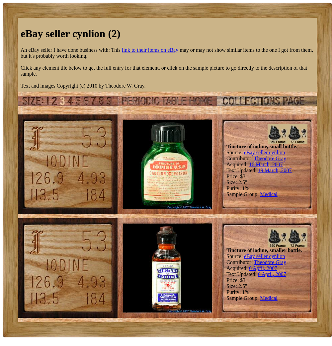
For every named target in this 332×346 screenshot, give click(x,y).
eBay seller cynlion (264, 152)
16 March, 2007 (266, 164)
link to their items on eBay (150, 50)
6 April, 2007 (263, 268)
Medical (268, 194)
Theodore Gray (270, 158)
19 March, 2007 (275, 170)
